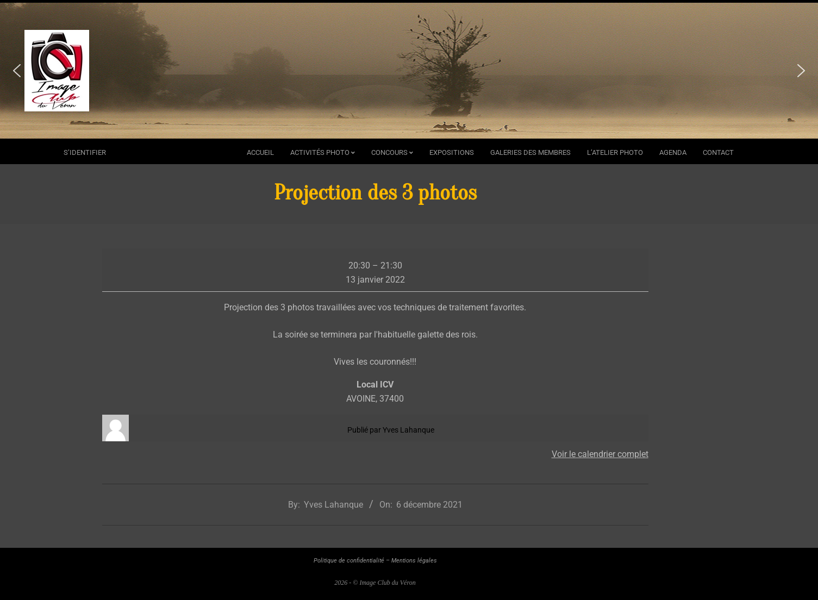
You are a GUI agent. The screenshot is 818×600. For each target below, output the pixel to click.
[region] (409, 71)
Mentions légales (414, 560)
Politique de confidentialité (349, 560)
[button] (17, 70)
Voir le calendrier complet (600, 454)
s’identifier (85, 152)
